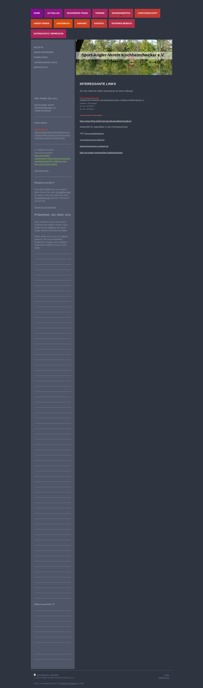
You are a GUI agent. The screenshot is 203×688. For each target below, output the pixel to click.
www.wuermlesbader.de (94, 133)
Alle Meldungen (41, 171)
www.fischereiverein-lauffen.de (92, 140)
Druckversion (41, 675)
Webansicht (164, 678)
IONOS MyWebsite (68, 683)
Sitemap (54, 675)
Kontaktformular (63, 192)
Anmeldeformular (42, 198)
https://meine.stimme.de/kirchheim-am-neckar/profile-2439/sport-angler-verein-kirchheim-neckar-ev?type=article (52, 135)
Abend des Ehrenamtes (45, 207)
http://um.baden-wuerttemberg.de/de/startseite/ (101, 152)
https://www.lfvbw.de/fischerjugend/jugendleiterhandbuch (105, 121)
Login (166, 675)
